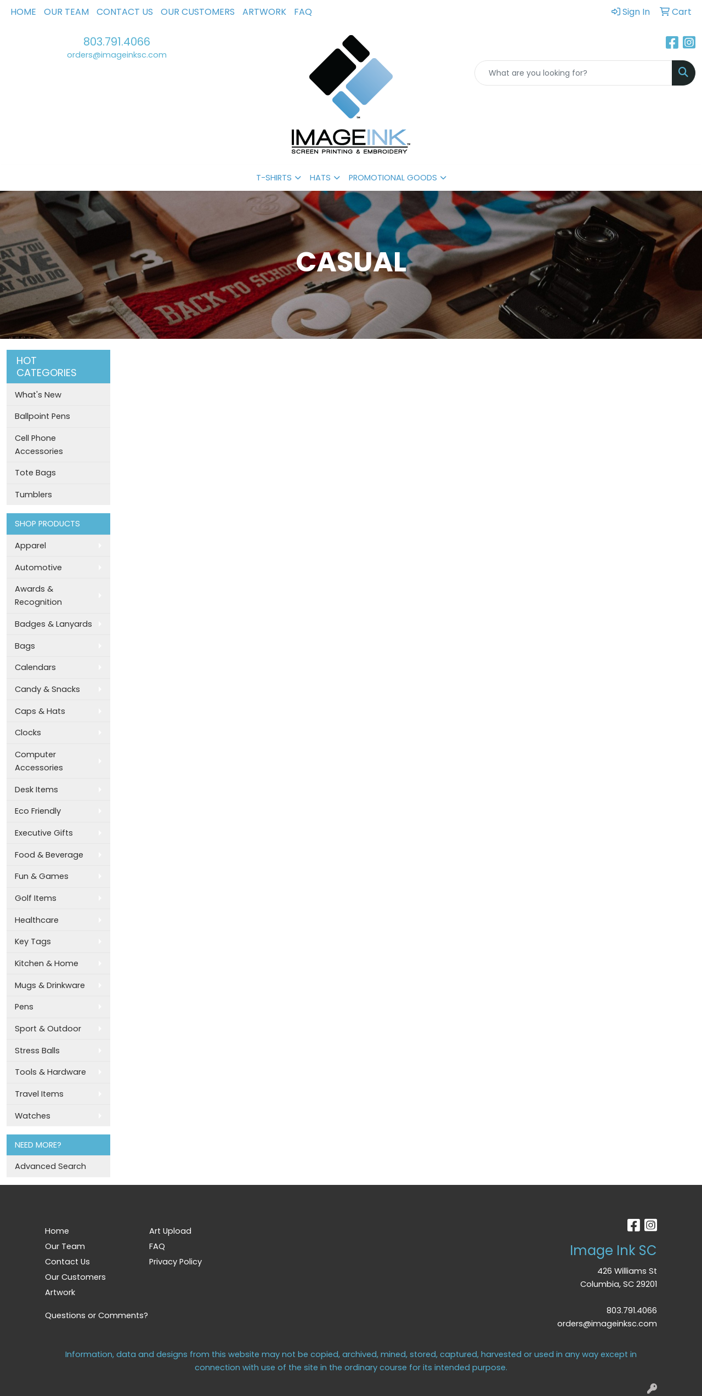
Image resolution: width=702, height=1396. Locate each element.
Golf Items (35, 898)
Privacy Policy (175, 1261)
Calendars (35, 667)
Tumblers (33, 494)
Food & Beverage (49, 854)
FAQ (303, 11)
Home (23, 11)
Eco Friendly (38, 810)
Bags (25, 645)
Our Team (66, 11)
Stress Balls (37, 1050)
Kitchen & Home (46, 963)
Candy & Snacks (47, 689)
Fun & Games (42, 876)
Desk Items (36, 789)
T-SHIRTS (274, 177)
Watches (32, 1115)
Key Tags (33, 941)
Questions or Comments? (96, 1315)
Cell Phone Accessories (39, 445)
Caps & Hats (40, 711)
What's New (38, 394)
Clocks (28, 732)
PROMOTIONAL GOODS (393, 177)
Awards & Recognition (38, 595)
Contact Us (125, 11)
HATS (320, 177)
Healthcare (37, 920)
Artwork (264, 11)
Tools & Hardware (50, 1071)
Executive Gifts (44, 832)
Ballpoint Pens (42, 416)
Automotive (38, 567)
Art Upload (170, 1230)
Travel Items (39, 1093)
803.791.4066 (116, 41)
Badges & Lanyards (53, 623)
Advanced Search (50, 1166)
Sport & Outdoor (48, 1028)
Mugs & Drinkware (50, 985)
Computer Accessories (39, 761)
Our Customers (198, 11)
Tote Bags (35, 472)
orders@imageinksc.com (117, 54)
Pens (24, 1006)
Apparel (30, 545)
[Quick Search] (573, 73)
